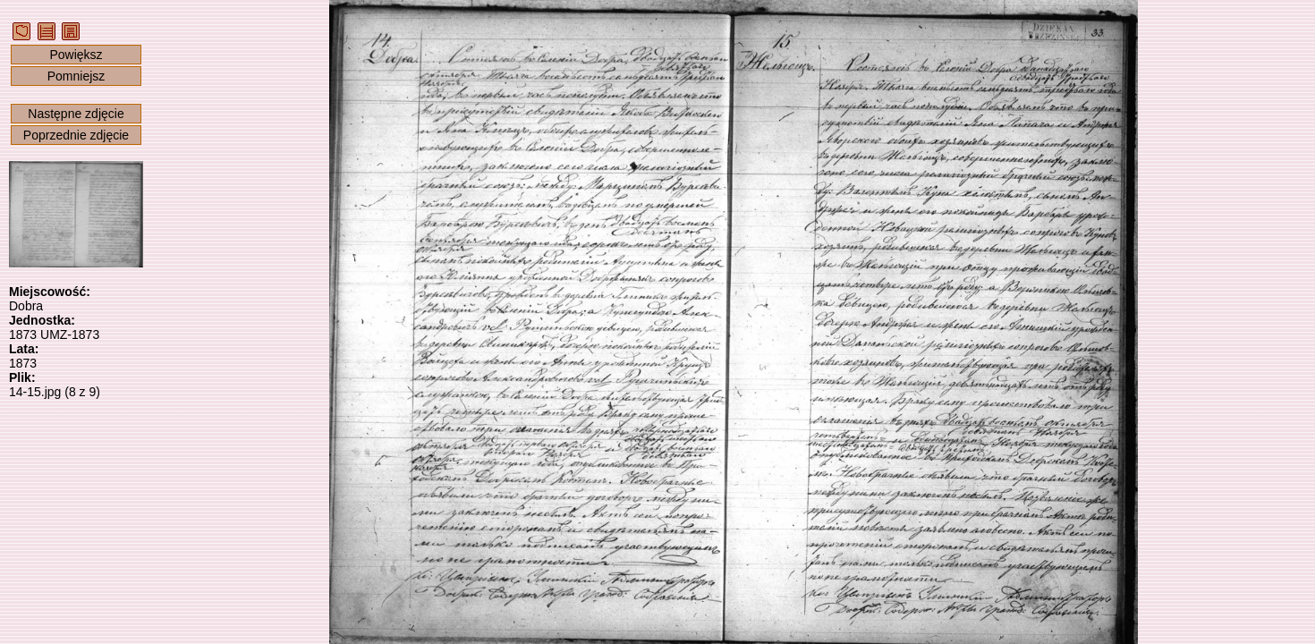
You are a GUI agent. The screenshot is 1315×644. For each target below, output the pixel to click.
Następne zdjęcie (75, 113)
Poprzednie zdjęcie (76, 135)
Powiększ (75, 54)
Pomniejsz (76, 76)
